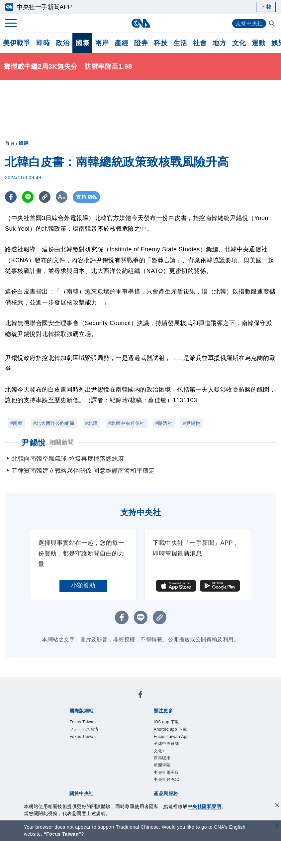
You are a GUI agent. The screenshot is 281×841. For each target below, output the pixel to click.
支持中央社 (249, 23)
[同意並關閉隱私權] (277, 805)
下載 (265, 7)
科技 (160, 43)
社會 (200, 43)
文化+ (159, 751)
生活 (180, 43)
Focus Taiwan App (171, 736)
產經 (121, 43)
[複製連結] (44, 197)
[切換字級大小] (61, 197)
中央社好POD (167, 779)
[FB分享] (11, 197)
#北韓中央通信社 (126, 423)
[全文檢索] (272, 24)
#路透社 (164, 423)
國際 (82, 43)
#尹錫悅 (191, 423)
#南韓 (16, 423)
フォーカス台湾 (84, 729)
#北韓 (91, 423)
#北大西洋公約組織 (53, 423)
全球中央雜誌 (166, 743)
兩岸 (102, 43)
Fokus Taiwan (82, 736)
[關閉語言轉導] (277, 826)
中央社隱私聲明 (205, 806)
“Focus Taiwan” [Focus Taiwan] (62, 834)
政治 (62, 43)
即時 (43, 43)
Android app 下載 (170, 729)
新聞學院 (162, 765)
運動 (258, 43)
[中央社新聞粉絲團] (140, 695)
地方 (219, 43)
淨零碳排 (162, 758)
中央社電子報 (166, 772)
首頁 (10, 143)
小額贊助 (83, 585)
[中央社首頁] (141, 23)
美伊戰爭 (16, 43)
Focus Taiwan (82, 722)
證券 (141, 43)
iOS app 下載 (166, 722)
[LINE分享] (28, 197)
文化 (239, 43)
